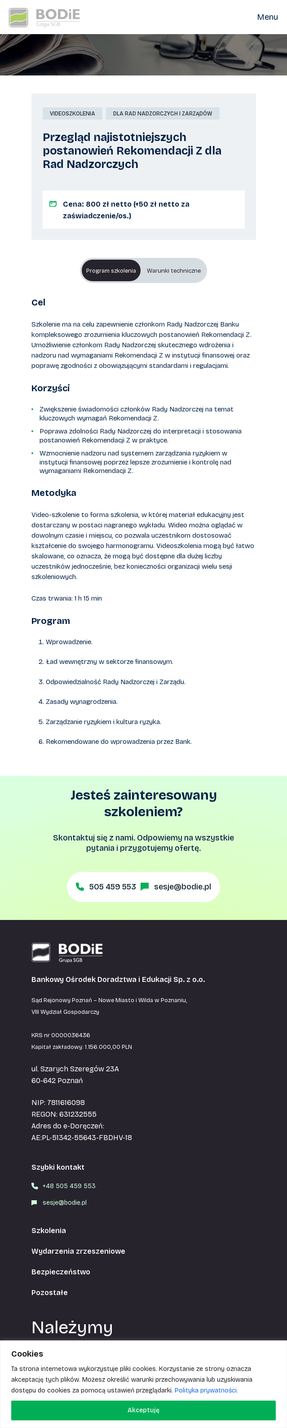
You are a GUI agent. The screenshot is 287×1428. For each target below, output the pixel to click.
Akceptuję (143, 1410)
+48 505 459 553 (69, 1186)
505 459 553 (112, 887)
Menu (267, 17)
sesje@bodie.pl (182, 887)
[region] (143, 1384)
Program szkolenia (111, 270)
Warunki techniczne (174, 270)
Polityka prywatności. (206, 1390)
